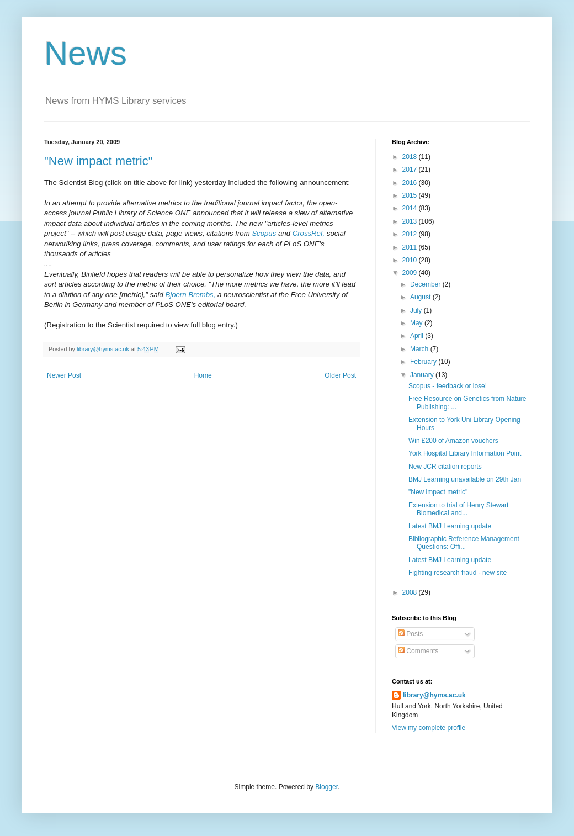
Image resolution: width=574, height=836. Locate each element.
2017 (410, 169)
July (417, 310)
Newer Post (64, 375)
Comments (418, 651)
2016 (410, 183)
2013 (410, 221)
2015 (410, 195)
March (420, 349)
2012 (410, 234)
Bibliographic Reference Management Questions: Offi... (463, 543)
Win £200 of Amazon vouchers (453, 441)
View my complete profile (428, 728)
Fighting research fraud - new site (457, 572)
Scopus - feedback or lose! (447, 386)
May (417, 323)
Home (203, 375)
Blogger (326, 787)
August (421, 297)
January (422, 375)
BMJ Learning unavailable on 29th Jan (464, 479)
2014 (410, 208)
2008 (410, 592)
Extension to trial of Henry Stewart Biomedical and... (458, 509)
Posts (410, 634)
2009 (410, 273)
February (424, 362)
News (85, 53)
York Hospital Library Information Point (464, 453)
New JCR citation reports (445, 466)
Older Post (340, 375)
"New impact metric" (98, 161)
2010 (410, 260)
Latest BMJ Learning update (449, 526)
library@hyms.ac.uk (434, 695)
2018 (410, 157)
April (417, 336)
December (426, 284)
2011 (410, 247)
